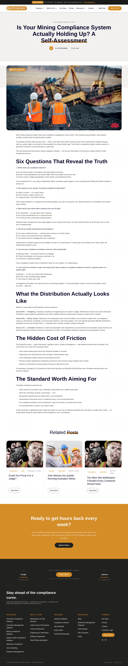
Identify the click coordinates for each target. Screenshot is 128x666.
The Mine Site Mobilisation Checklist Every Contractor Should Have (101, 480)
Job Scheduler (59, 626)
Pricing (71, 8)
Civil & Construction (37, 629)
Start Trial (102, 8)
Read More (15, 490)
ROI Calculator (83, 633)
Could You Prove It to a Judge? (21, 477)
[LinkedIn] (102, 640)
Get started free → (90, 2)
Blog (79, 619)
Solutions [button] (40, 8)
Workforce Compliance (14, 644)
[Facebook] (105, 640)
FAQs (80, 636)
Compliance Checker (61, 622)
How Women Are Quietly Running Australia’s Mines (61, 477)
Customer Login (107, 630)
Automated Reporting (61, 634)
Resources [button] (81, 8)
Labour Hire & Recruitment (39, 625)
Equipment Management (15, 652)
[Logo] (16, 8)
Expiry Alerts (58, 630)
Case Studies (82, 629)
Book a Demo (114, 8)
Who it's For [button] (52, 8)
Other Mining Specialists (38, 640)
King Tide (41, 662)
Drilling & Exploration (37, 636)
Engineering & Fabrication (39, 633)
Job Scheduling (11, 648)
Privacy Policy (108, 662)
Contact (91, 8)
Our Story (63, 8)
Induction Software (60, 619)
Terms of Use (118, 662)
